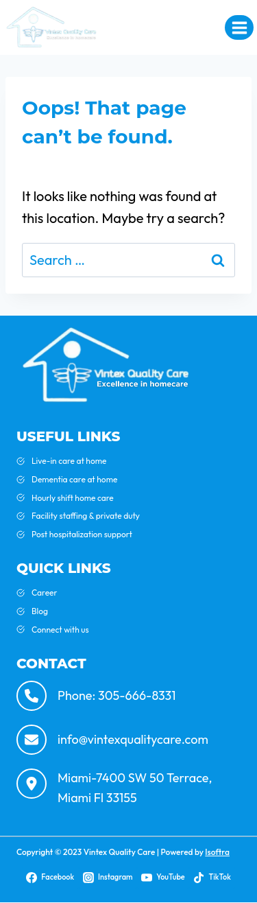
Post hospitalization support (82, 534)
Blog (40, 611)
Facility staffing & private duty (86, 516)
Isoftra (217, 852)
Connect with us (60, 629)
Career (45, 592)
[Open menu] (239, 27)
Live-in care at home (69, 461)
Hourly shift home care (73, 498)
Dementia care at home (74, 479)
